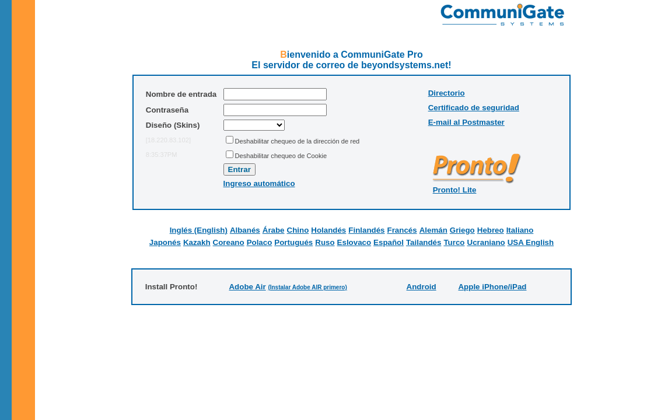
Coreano (228, 242)
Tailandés (424, 242)
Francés (402, 230)
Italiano (520, 230)
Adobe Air (247, 286)
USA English (531, 242)
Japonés (165, 242)
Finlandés (366, 230)
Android (421, 286)
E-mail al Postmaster (466, 122)
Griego (462, 230)
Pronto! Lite (455, 190)
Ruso (324, 242)
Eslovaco (354, 242)
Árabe (274, 230)
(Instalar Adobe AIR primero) (307, 287)
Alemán (433, 230)
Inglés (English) (199, 230)
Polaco (259, 242)
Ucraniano (486, 242)
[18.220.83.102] (168, 140)
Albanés (245, 230)
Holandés (328, 230)
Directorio (446, 93)
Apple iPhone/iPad (492, 286)
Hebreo (490, 230)
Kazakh (197, 242)
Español (388, 242)
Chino (298, 230)
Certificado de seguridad (473, 107)
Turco (453, 242)
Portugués (293, 242)
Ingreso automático (259, 183)
